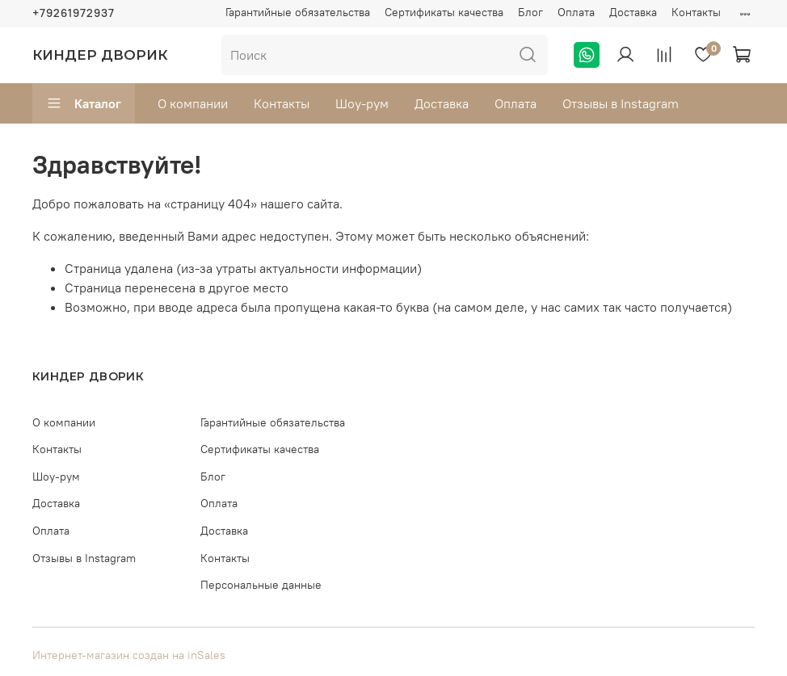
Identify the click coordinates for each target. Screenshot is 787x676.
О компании (193, 103)
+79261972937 (73, 13)
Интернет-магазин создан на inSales (128, 655)
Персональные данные (261, 584)
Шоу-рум (362, 103)
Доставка (633, 12)
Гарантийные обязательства (297, 12)
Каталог (83, 103)
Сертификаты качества (444, 12)
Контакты (696, 12)
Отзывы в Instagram (620, 103)
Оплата (576, 12)
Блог (530, 12)
